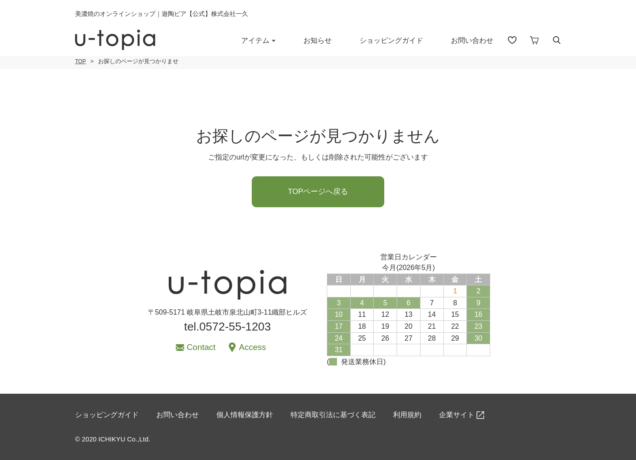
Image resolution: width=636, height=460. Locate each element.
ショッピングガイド (391, 40)
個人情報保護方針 (244, 414)
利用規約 (407, 414)
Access (252, 347)
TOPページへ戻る (318, 191)
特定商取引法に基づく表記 (333, 414)
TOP (80, 61)
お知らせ (317, 40)
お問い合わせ (472, 40)
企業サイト (456, 414)
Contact (201, 347)
